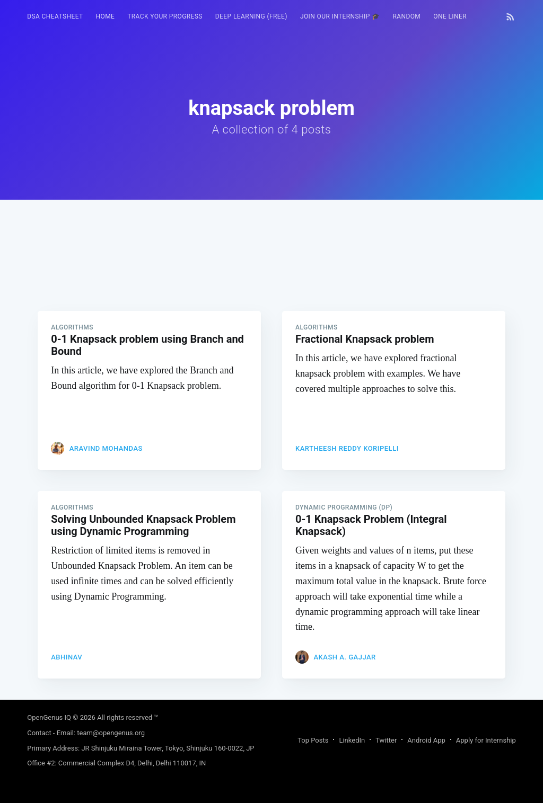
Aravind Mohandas (106, 448)
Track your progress (165, 16)
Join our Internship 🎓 (340, 16)
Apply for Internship (486, 740)
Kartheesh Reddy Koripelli (347, 448)
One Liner (450, 16)
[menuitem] (55, 16)
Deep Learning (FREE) (251, 16)
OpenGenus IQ (49, 717)
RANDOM (406, 16)
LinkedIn (352, 740)
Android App (426, 740)
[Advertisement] (271, 274)
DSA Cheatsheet (55, 16)
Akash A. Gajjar (344, 657)
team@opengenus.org (111, 733)
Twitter (386, 740)
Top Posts (312, 740)
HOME (105, 16)
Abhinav (66, 657)
